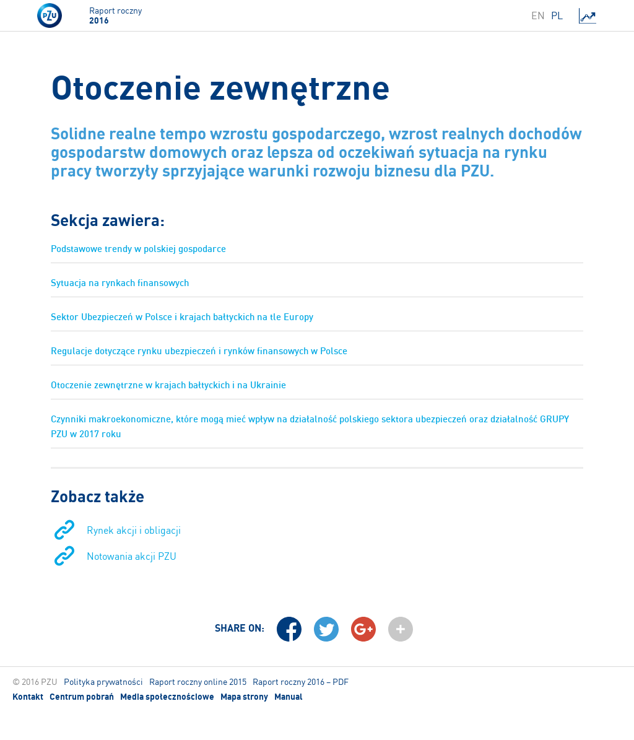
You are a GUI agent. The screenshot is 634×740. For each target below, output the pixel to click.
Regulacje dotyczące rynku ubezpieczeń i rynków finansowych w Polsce (199, 351)
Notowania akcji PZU (131, 556)
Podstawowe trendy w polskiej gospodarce (138, 249)
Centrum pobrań (82, 696)
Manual (288, 696)
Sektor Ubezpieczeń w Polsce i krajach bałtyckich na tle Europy (182, 317)
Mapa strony (244, 696)
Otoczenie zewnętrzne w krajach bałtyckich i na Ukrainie (168, 385)
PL (557, 15)
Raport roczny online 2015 (197, 681)
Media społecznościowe (167, 696)
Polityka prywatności (103, 681)
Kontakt (27, 696)
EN (538, 15)
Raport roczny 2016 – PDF (301, 681)
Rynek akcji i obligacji (134, 530)
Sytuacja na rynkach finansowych (120, 283)
